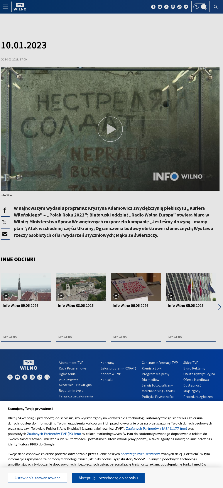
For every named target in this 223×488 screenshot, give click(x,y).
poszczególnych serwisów (140, 454)
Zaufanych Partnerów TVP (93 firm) (54, 433)
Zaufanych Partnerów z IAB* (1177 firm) (156, 428)
